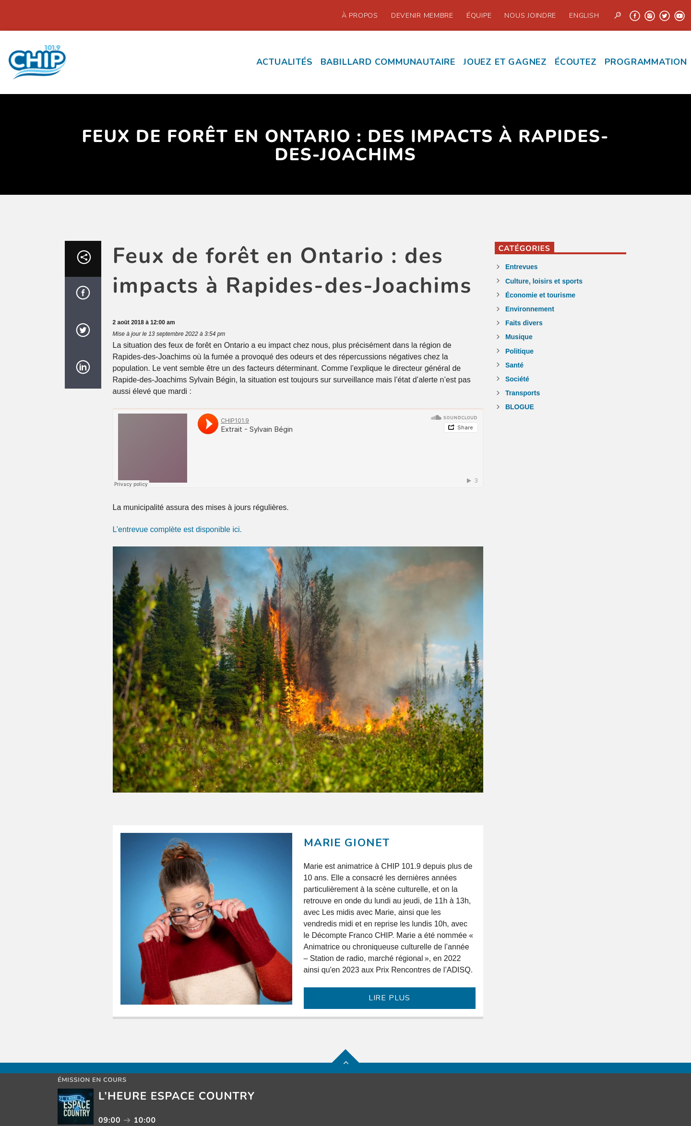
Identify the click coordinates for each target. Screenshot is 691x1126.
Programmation (646, 62)
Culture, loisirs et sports (544, 281)
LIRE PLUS (389, 998)
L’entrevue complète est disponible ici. (177, 529)
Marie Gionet (347, 842)
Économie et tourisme (540, 295)
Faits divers (524, 323)
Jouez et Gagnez (505, 62)
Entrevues (521, 267)
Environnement (529, 309)
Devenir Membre (422, 15)
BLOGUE (519, 407)
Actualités (284, 62)
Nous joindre (530, 15)
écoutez (576, 62)
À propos (360, 15)
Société (517, 379)
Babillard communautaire (388, 62)
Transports (522, 393)
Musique (519, 337)
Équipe (478, 15)
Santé (514, 365)
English (584, 15)
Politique (519, 351)
